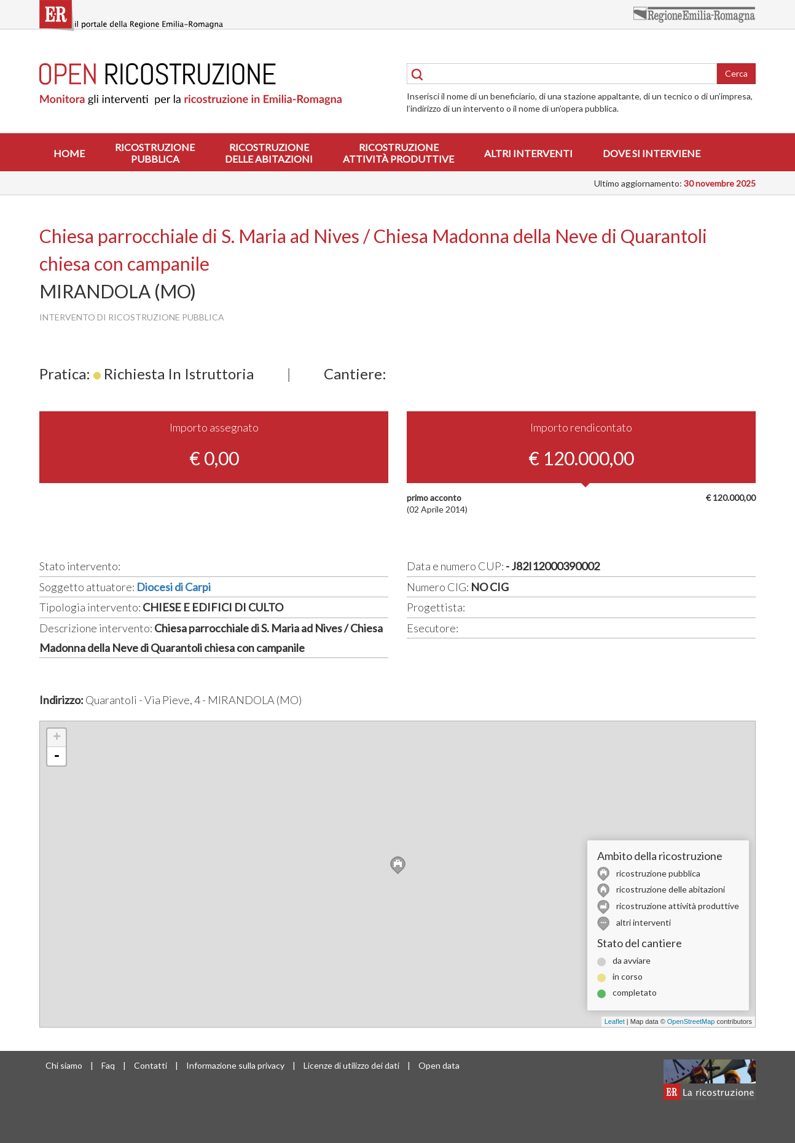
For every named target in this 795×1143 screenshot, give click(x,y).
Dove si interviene (651, 153)
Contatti (150, 1065)
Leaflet (615, 1021)
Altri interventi (528, 153)
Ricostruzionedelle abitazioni (269, 153)
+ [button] (57, 738)
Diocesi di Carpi (173, 587)
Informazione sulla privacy (235, 1065)
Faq (108, 1065)
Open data (439, 1065)
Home (69, 153)
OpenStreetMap (691, 1021)
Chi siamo (63, 1065)
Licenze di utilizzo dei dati (351, 1065)
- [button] (56, 756)
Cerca (736, 73)
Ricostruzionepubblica (155, 153)
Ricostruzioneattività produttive (398, 153)
